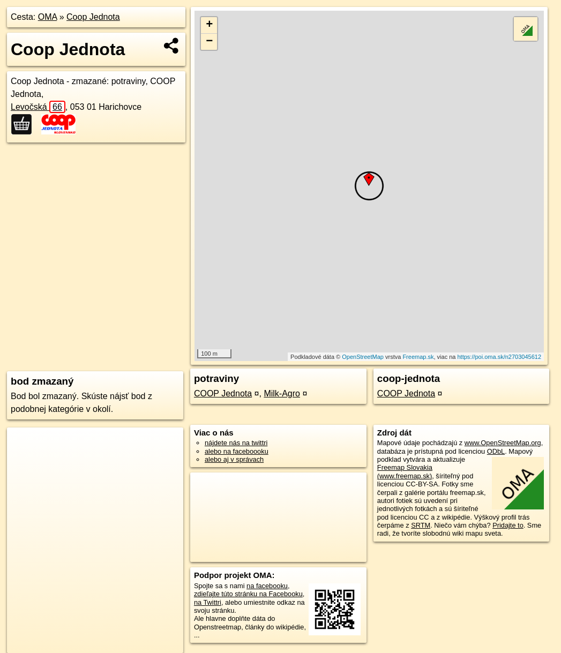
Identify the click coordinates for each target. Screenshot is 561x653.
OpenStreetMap (363, 357)
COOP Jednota (223, 393)
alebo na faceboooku (236, 451)
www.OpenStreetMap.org (503, 443)
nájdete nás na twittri (236, 443)
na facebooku (267, 586)
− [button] (209, 42)
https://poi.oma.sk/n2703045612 (499, 357)
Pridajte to (507, 525)
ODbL (496, 451)
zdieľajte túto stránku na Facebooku (248, 594)
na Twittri (207, 602)
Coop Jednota (93, 16)
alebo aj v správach (234, 459)
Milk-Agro (282, 393)
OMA (47, 16)
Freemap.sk (417, 357)
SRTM (420, 525)
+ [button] (209, 25)
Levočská (38, 107)
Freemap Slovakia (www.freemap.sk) (404, 471)
